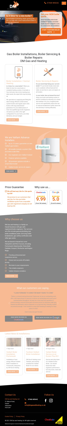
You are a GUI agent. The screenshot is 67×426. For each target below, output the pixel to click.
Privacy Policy (20, 416)
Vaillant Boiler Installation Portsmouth (11, 354)
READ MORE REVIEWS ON (19, 318)
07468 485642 (31, 399)
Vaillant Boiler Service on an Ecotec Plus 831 (52, 354)
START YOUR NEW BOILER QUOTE (51, 31)
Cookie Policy (9, 416)
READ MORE (12, 120)
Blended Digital (30, 423)
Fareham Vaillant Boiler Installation (33, 353)
